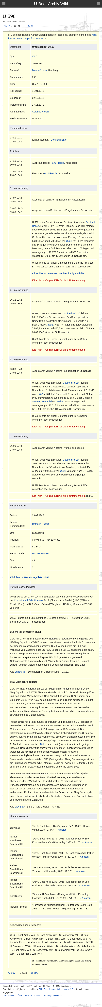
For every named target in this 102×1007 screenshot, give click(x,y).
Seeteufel (47, 401)
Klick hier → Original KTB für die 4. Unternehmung (58, 496)
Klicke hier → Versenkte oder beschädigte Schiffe (58, 273)
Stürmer (36, 401)
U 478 (63, 471)
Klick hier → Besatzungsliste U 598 (29, 577)
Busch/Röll (20, 671)
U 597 (6, 26)
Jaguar (49, 324)
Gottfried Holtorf (40, 111)
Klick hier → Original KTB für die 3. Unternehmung (58, 426)
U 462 (40, 394)
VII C (34, 56)
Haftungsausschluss (53, 995)
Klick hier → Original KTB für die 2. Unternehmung (58, 349)
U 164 (41, 744)
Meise (60, 401)
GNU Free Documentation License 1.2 (56, 989)
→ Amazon (60, 829)
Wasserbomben (40, 553)
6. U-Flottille (50, 173)
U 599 (29, 26)
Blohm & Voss (39, 70)
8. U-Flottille (58, 163)
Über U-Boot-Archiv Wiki (29, 995)
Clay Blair (20, 806)
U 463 (69, 241)
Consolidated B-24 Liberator (28, 600)
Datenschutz (8, 995)
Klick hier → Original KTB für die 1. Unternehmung (58, 280)
